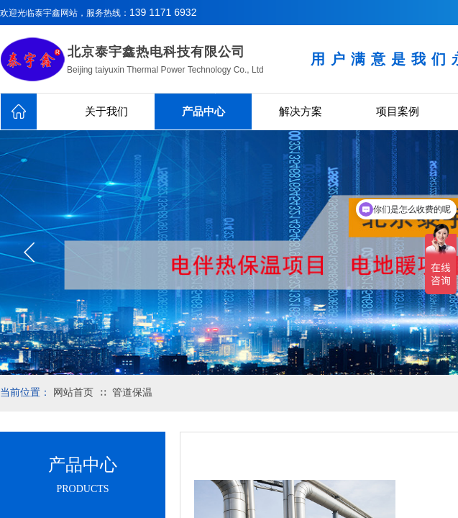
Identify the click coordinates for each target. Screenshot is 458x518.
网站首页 (73, 392)
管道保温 (132, 392)
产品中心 (203, 111)
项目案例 (397, 111)
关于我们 (106, 111)
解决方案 (300, 111)
